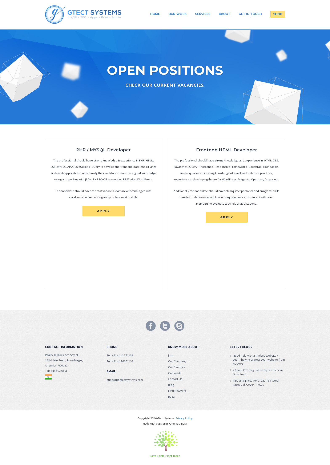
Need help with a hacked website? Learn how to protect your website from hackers (259, 359)
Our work (177, 14)
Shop (277, 14)
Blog (171, 385)
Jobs (171, 355)
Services (202, 14)
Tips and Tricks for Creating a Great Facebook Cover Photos (256, 382)
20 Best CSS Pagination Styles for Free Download (258, 372)
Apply (103, 211)
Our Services (176, 367)
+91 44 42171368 (122, 355)
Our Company (177, 361)
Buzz (171, 396)
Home (155, 14)
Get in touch (250, 14)
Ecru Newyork (177, 391)
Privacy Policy (184, 418)
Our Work (174, 373)
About (224, 14)
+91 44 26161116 (122, 361)
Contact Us (175, 379)
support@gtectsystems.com (125, 380)
